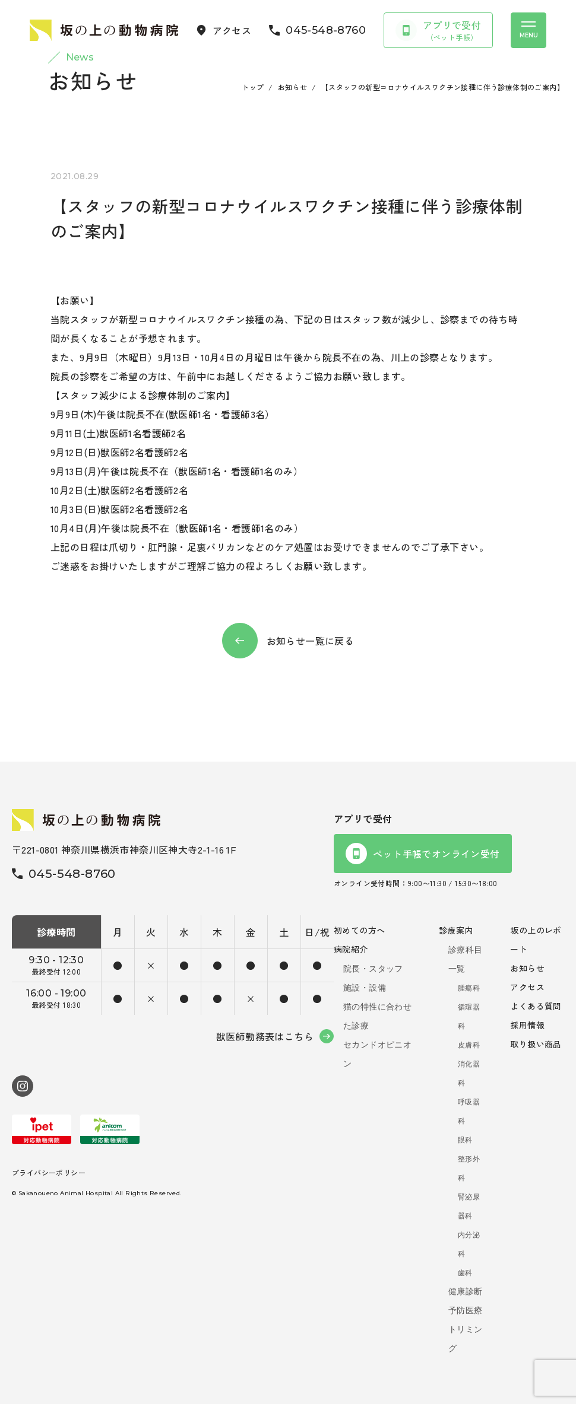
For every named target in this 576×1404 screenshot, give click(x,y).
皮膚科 (469, 1045)
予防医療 (465, 1310)
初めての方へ (359, 930)
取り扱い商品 (535, 1044)
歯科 (465, 1273)
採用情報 (527, 1025)
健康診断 (465, 1291)
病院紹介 (351, 949)
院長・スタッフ (373, 968)
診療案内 (456, 930)
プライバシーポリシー (49, 1172)
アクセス (527, 987)
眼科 (465, 1140)
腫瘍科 (469, 988)
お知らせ (293, 87)
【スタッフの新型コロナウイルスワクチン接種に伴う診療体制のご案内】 (442, 87)
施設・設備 (364, 987)
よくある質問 (535, 1006)
